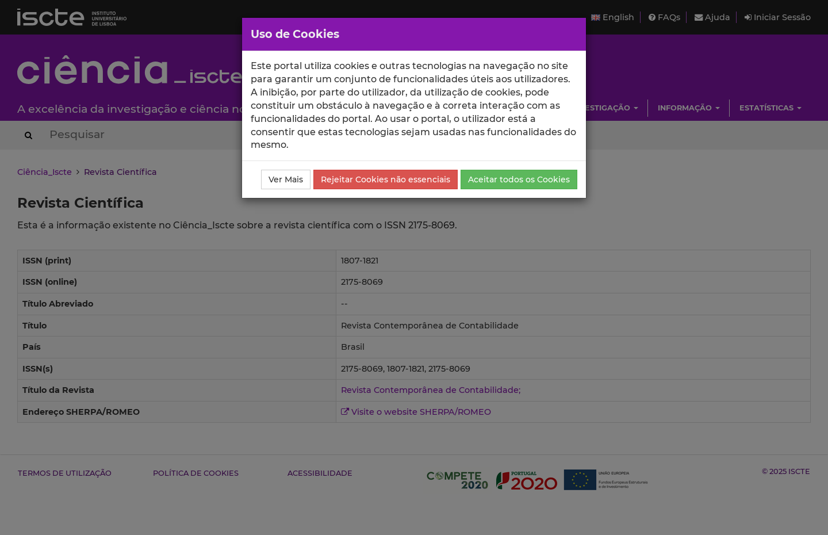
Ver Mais (286, 179)
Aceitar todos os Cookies (519, 179)
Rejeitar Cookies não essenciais (385, 179)
